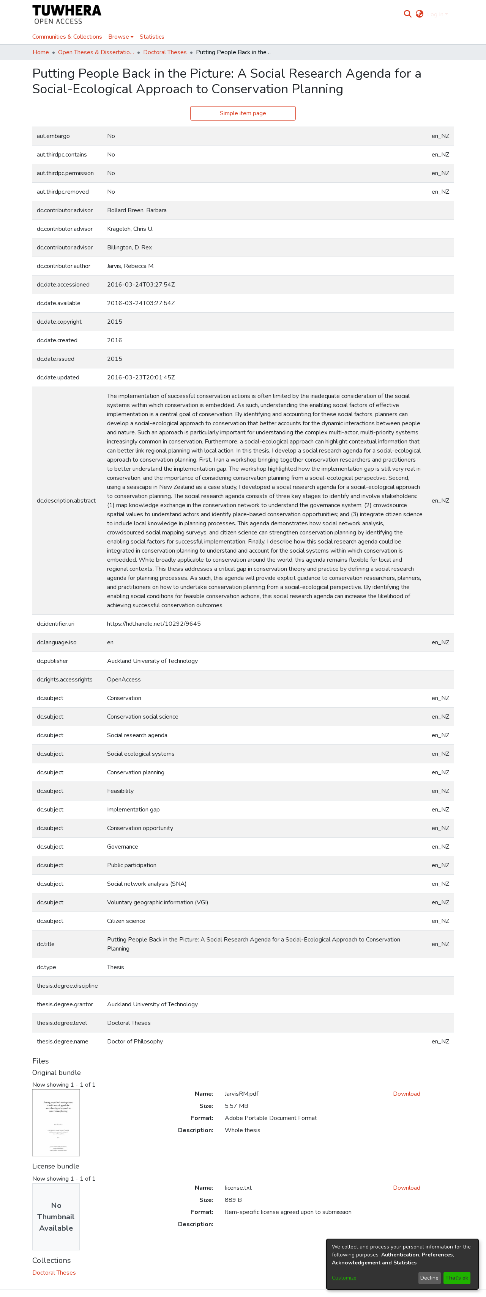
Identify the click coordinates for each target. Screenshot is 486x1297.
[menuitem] (419, 14)
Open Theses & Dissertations (96, 52)
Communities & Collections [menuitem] (67, 37)
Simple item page (243, 113)
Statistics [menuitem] (152, 37)
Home (41, 52)
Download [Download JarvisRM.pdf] (406, 1094)
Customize (344, 1277)
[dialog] (402, 1264)
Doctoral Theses (165, 52)
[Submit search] (408, 14)
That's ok (456, 1277)
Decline (429, 1277)
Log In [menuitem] (435, 14)
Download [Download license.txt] (406, 1188)
